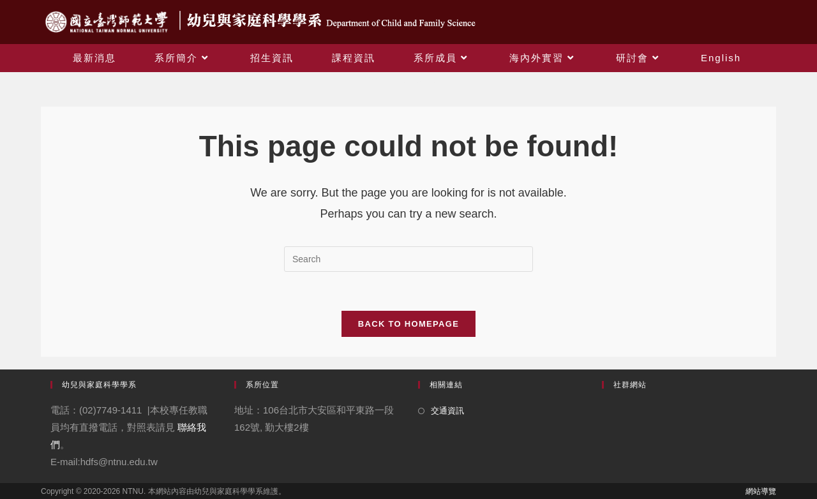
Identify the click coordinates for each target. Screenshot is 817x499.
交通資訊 (447, 410)
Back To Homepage (408, 324)
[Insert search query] (408, 259)
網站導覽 (761, 491)
